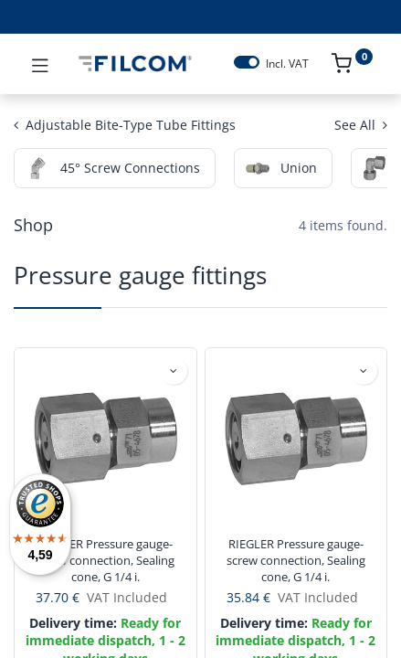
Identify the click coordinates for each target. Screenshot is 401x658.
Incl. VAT (287, 64)
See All (360, 124)
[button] (173, 371)
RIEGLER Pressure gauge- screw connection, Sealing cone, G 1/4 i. (105, 560)
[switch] (246, 62)
